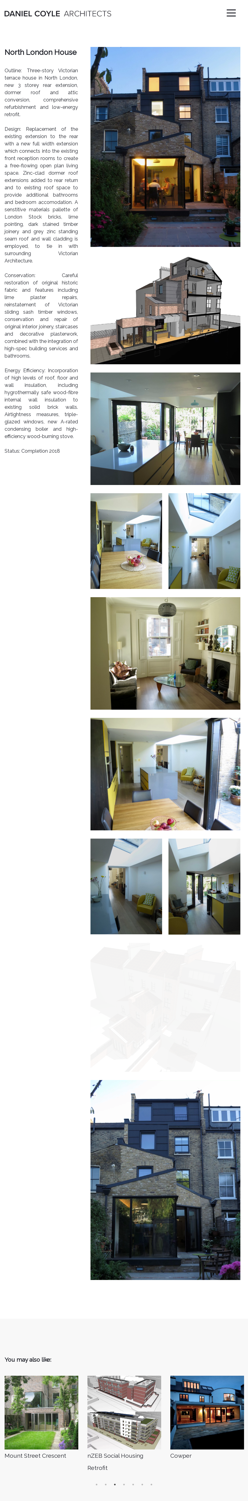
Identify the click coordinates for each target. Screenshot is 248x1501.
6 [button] (142, 1361)
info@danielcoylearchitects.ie (37, 1460)
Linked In (180, 1433)
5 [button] (133, 1361)
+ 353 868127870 (24, 1470)
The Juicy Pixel (230, 1495)
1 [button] (97, 1361)
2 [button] (106, 1361)
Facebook (181, 1454)
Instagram (181, 1444)
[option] (41, 1295)
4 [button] (124, 1361)
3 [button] (115, 1361)
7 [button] (151, 1361)
